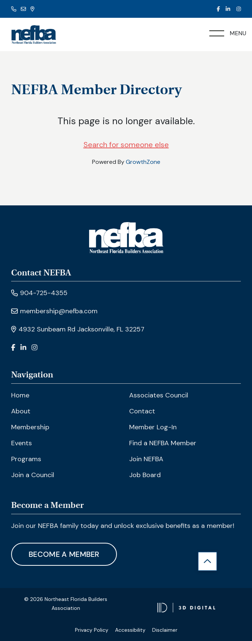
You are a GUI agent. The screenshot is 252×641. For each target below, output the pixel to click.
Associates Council (158, 395)
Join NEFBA (146, 459)
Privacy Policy (91, 630)
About (20, 411)
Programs (26, 459)
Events (21, 443)
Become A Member (64, 554)
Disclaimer (164, 630)
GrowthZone (143, 162)
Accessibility (130, 630)
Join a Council (32, 474)
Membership (30, 427)
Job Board (145, 474)
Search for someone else (126, 144)
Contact (142, 411)
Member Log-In (153, 427)
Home (20, 395)
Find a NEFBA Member (162, 443)
